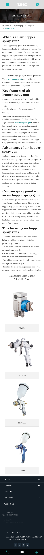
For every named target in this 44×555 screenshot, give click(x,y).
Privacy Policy (16, 533)
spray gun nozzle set (14, 79)
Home (7, 26)
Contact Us (9, 504)
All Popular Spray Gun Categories (22, 26)
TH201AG (22, 423)
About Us (8, 492)
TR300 (22, 470)
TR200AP (22, 375)
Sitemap (8, 533)
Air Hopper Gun (10, 28)
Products (8, 485)
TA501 (22, 328)
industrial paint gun (23, 123)
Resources (8, 498)
